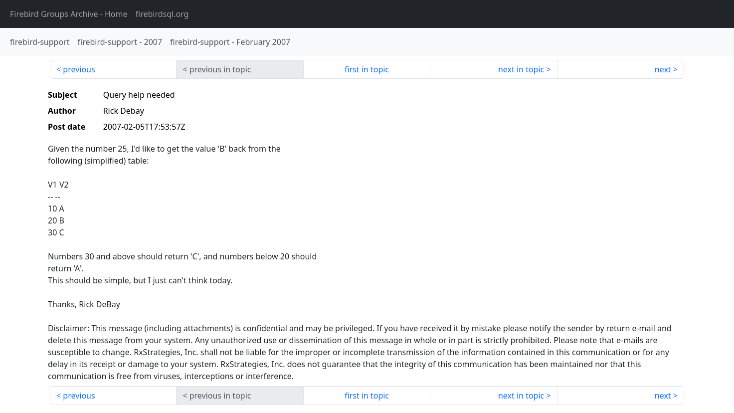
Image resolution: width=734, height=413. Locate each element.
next (663, 69)
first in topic (367, 69)
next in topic (521, 69)
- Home (69, 13)
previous (79, 69)
